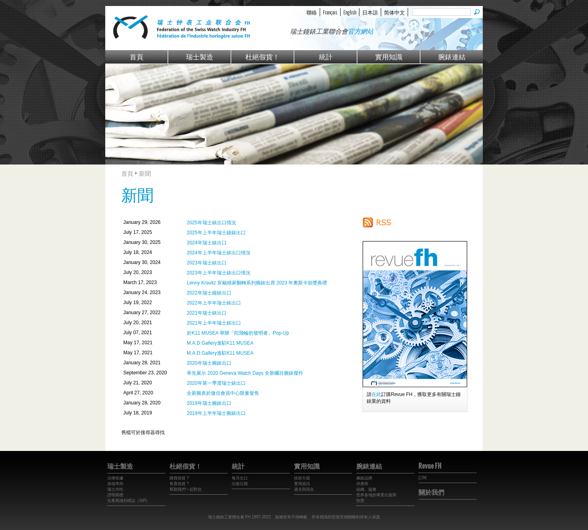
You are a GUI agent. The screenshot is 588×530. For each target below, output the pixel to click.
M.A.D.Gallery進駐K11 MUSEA (220, 343)
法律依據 (115, 478)
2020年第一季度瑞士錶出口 (216, 383)
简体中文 (394, 12)
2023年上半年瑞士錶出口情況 (219, 273)
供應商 (362, 483)
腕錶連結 (452, 56)
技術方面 (302, 478)
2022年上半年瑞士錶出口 (214, 303)
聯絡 (311, 12)
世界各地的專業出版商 (376, 495)
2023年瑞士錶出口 (207, 263)
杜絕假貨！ (262, 56)
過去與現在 (304, 489)
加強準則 (115, 483)
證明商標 (115, 495)
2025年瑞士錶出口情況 (211, 222)
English (349, 12)
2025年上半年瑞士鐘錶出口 (216, 233)
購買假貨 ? (179, 478)
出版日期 (240, 483)
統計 (326, 56)
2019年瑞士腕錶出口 (209, 403)
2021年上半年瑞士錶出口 (214, 323)
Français (330, 12)
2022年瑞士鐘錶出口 (209, 293)
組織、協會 (366, 489)
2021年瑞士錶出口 (207, 313)
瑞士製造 (199, 56)
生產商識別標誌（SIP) (127, 500)
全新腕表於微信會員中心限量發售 (223, 393)
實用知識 (388, 56)
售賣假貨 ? (179, 483)
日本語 (370, 12)
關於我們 (431, 492)
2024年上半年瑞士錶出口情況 (219, 253)
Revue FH (430, 466)
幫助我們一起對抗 (185, 489)
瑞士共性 (115, 489)
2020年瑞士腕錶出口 (209, 363)
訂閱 (423, 477)
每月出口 (240, 478)
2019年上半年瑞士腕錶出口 (216, 413)
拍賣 (360, 500)
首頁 (136, 56)
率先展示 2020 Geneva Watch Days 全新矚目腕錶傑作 (245, 373)
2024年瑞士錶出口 (207, 243)
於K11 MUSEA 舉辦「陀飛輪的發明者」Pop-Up (238, 333)
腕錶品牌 (364, 478)
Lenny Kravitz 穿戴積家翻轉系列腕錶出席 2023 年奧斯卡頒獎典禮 (257, 283)
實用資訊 (302, 483)
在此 (376, 394)
